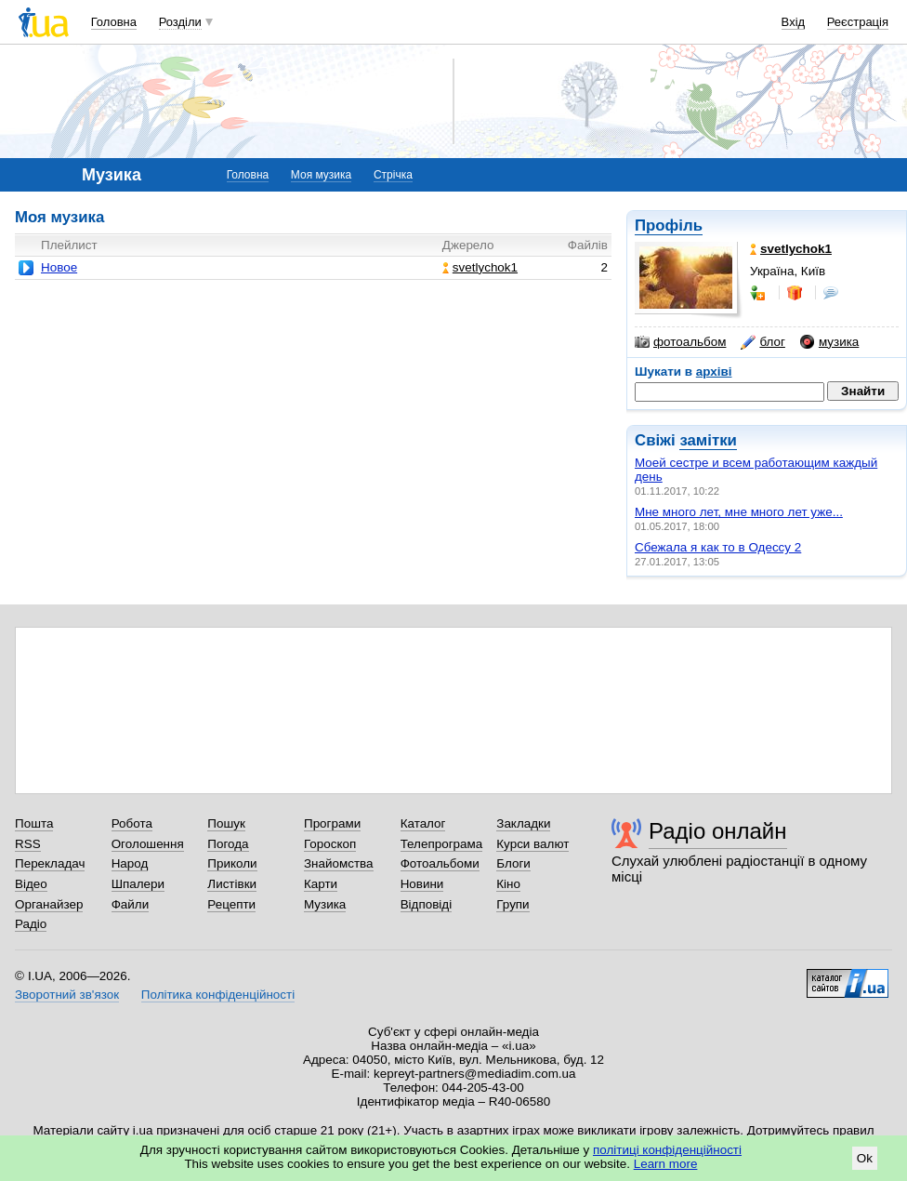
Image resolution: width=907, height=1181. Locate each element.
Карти (320, 884)
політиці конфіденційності (667, 1150)
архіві (714, 371)
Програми (332, 823)
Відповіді (427, 904)
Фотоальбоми (440, 863)
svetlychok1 (480, 267)
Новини (422, 884)
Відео (31, 884)
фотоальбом (680, 342)
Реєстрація (857, 22)
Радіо (30, 924)
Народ (130, 863)
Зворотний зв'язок (67, 995)
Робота (132, 823)
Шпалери (138, 884)
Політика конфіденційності (218, 995)
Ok (865, 1158)
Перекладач (50, 863)
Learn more (666, 1164)
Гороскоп (330, 844)
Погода (227, 844)
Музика (325, 904)
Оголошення (148, 844)
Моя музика (321, 174)
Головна (114, 22)
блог (762, 342)
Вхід (794, 22)
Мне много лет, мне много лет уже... (739, 512)
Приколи (231, 863)
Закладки (523, 823)
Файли (131, 904)
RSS (28, 844)
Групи (512, 904)
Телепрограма (442, 844)
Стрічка (393, 174)
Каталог (423, 823)
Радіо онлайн (718, 830)
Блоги (513, 863)
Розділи (180, 22)
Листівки (231, 884)
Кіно (508, 884)
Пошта (34, 823)
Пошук (226, 823)
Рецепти (231, 904)
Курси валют (532, 844)
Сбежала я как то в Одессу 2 (718, 547)
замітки (708, 440)
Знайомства (339, 863)
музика (829, 342)
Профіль (669, 225)
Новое (59, 267)
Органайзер (49, 904)
